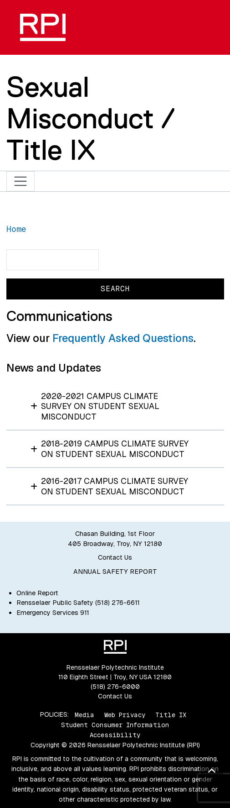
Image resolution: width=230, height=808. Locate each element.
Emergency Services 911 (52, 613)
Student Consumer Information (115, 725)
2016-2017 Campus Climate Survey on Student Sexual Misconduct (109, 486)
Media (84, 714)
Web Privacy (124, 714)
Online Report (37, 593)
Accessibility (115, 735)
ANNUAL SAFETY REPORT (115, 571)
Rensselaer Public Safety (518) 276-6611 (78, 602)
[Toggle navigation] (20, 181)
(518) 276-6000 (115, 686)
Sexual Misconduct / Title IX (90, 118)
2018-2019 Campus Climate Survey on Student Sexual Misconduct (110, 448)
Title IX (170, 714)
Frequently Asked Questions (123, 338)
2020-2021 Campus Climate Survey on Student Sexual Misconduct (95, 406)
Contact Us (115, 557)
